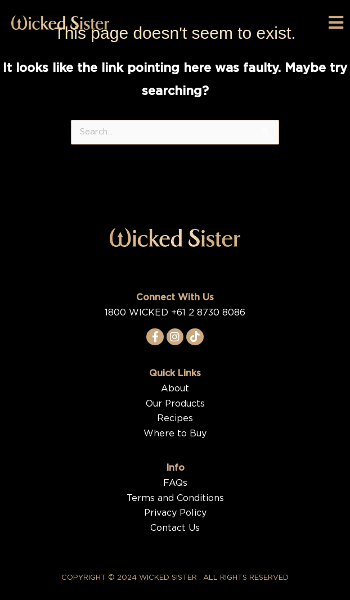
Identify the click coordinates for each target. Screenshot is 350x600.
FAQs (175, 483)
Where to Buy (175, 433)
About (175, 388)
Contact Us (175, 528)
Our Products (175, 403)
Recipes (175, 418)
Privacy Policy (175, 512)
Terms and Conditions (175, 498)
